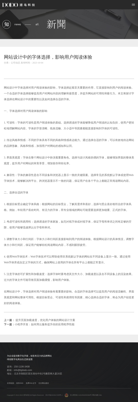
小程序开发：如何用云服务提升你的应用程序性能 (44, 324)
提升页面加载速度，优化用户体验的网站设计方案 (45, 320)
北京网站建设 (43, 383)
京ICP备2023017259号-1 (54, 395)
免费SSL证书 (31, 383)
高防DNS (19, 383)
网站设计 (9, 87)
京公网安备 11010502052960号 (78, 395)
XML (100, 395)
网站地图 (95, 395)
